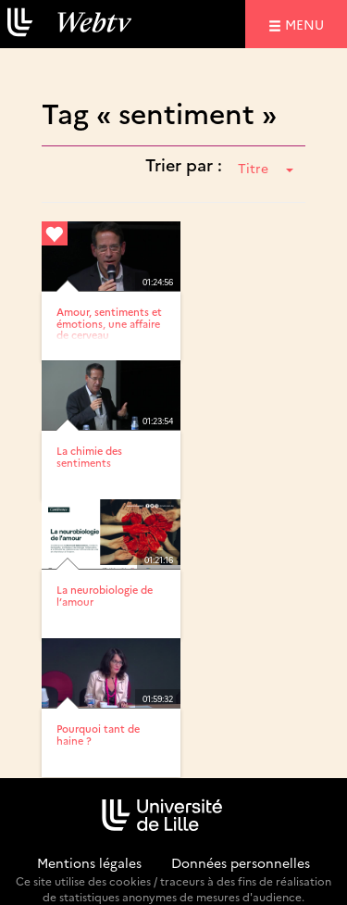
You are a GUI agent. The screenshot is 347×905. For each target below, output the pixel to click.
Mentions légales (89, 862)
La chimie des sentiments (89, 456)
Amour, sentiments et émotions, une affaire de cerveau (109, 323)
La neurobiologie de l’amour (104, 595)
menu (307, 23)
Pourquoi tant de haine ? (98, 734)
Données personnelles (240, 862)
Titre (265, 167)
